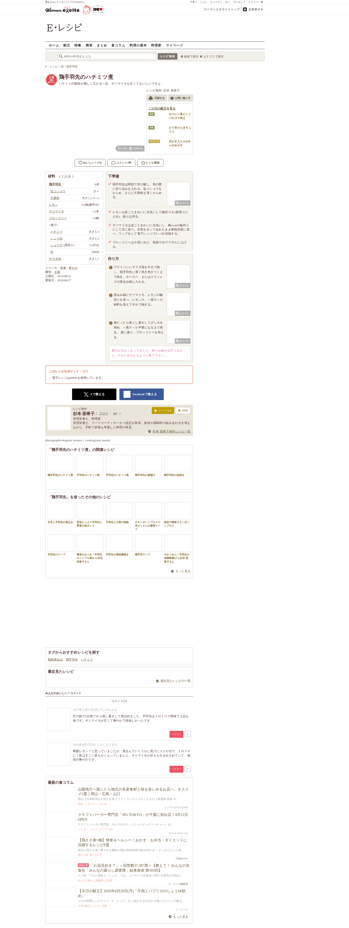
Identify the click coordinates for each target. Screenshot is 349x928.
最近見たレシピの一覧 (176, 681)
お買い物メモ (180, 98)
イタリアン (91, 803)
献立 (66, 45)
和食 (63, 268)
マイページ (174, 45)
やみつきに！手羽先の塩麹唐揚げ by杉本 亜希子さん (177, 548)
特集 (77, 45)
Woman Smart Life (178, 833)
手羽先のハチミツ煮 (90, 465)
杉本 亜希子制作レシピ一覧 (172, 431)
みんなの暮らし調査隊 (90, 880)
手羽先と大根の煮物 (119, 513)
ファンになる (163, 411)
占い (228, 2)
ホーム (54, 45)
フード (93, 829)
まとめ (102, 45)
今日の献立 (84, 905)
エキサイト (255, 9)
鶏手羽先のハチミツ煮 (61, 465)
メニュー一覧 (256, 2)
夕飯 (104, 905)
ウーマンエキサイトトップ (222, 9)
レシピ (96, 905)
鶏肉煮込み (55, 659)
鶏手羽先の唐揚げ (148, 465)
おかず (98, 854)
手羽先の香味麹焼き (119, 545)
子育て (193, 2)
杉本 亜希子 (172, 90)
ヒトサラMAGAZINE (176, 807)
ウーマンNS (106, 829)
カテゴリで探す (213, 56)
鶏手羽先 (72, 659)
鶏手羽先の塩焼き (177, 465)
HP (115, 413)
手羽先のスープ (61, 545)
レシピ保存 (153, 162)
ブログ (103, 413)
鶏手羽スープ (148, 545)
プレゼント (239, 2)
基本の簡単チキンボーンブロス (177, 514)
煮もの (73, 268)
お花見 (109, 880)
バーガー (83, 829)
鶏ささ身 (83, 854)
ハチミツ (87, 659)
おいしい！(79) (92, 162)
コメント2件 (121, 163)
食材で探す (191, 56)
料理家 (156, 45)
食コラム (118, 45)
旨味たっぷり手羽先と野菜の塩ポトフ (90, 514)
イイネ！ (176, 734)
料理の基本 (138, 45)
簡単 (89, 45)
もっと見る (183, 571)
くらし (204, 2)
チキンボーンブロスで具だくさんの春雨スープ (148, 516)
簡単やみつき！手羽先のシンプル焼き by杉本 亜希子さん (90, 548)
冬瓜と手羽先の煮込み (61, 513)
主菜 (57, 272)
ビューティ (216, 2)
